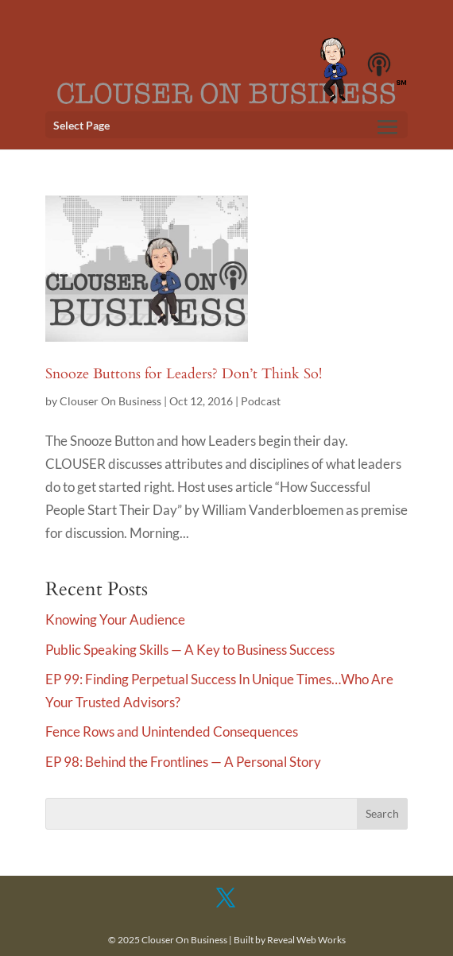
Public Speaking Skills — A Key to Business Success (190, 649)
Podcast (261, 401)
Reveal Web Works (306, 940)
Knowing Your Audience (115, 619)
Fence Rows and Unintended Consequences (171, 731)
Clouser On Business (110, 401)
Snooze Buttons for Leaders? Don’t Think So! (183, 374)
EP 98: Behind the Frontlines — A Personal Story (183, 761)
